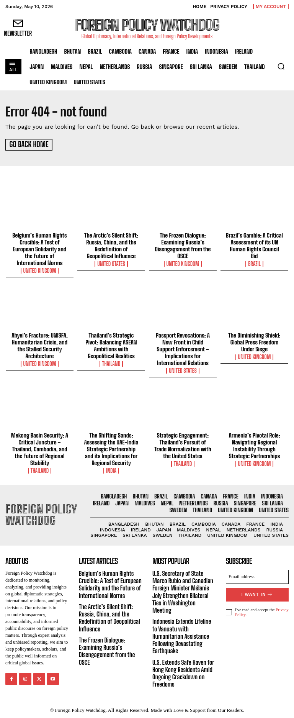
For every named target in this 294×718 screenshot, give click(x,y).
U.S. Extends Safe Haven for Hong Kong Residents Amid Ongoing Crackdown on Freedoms (183, 672)
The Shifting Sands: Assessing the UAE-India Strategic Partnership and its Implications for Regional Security (111, 448)
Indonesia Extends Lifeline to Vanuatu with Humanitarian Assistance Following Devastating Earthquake (181, 634)
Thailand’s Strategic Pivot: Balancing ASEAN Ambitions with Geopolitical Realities (111, 344)
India (111, 469)
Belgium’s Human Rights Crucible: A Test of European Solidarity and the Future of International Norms (39, 248)
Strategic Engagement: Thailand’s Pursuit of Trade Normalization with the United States (182, 444)
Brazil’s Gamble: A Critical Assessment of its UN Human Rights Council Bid (254, 244)
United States (111, 263)
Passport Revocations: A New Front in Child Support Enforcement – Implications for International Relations (183, 348)
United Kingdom (39, 269)
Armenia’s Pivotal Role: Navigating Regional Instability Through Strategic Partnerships (254, 444)
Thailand (111, 363)
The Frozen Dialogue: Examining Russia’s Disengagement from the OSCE (183, 244)
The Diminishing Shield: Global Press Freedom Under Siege (254, 341)
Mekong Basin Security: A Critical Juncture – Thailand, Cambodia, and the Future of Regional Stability (39, 448)
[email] (257, 576)
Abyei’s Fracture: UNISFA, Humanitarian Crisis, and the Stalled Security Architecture (39, 344)
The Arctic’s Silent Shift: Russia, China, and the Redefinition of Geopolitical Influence (111, 244)
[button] (281, 66)
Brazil (254, 263)
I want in (257, 593)
